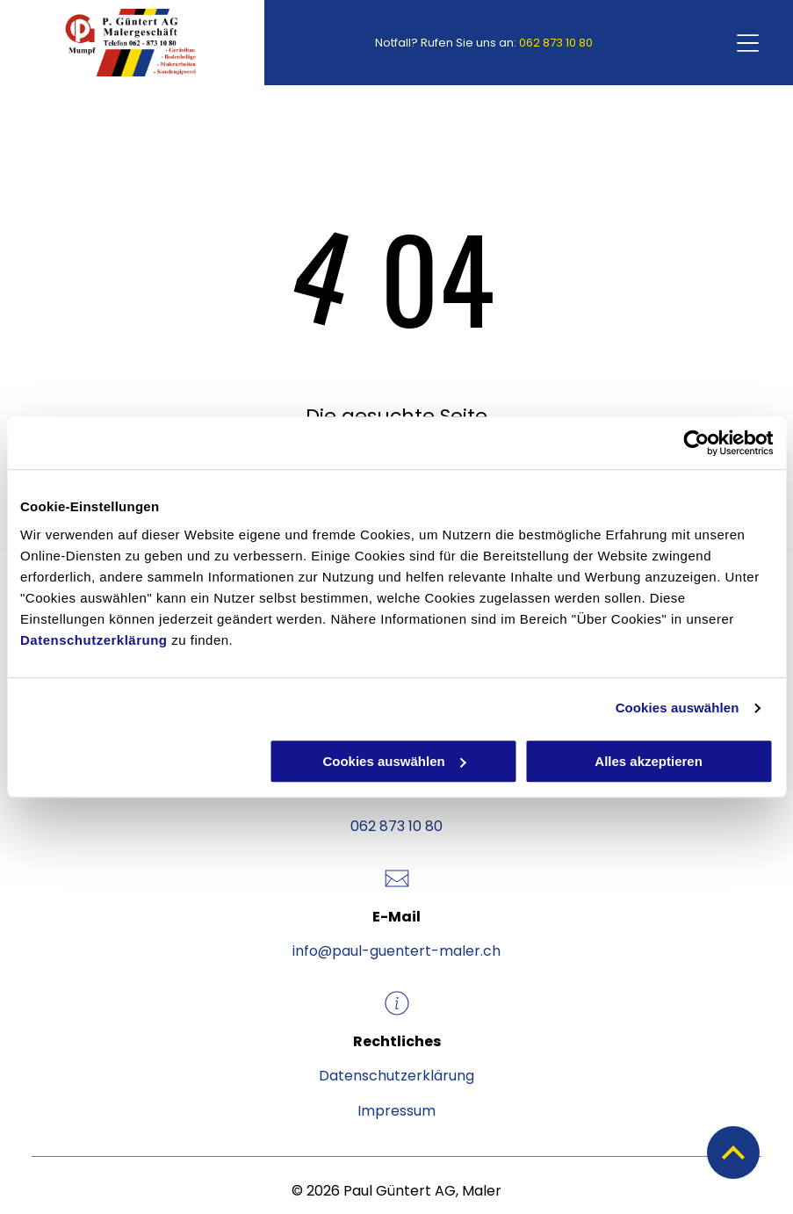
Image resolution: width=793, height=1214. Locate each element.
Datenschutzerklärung (94, 639)
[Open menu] (748, 43)
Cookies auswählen (677, 707)
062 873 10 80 (556, 42)
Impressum (396, 1111)
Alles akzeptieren (649, 761)
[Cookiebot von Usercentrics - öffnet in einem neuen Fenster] (696, 443)
